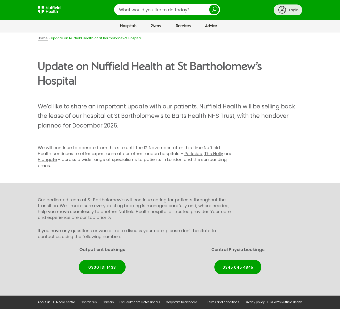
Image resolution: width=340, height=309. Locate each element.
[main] (170, 164)
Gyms (156, 26)
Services (183, 26)
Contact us (89, 302)
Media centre (65, 302)
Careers (108, 302)
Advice (211, 26)
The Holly (213, 154)
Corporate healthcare (181, 302)
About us (44, 302)
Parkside (193, 154)
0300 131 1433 (102, 267)
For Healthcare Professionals (139, 302)
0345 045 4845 (237, 267)
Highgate (47, 159)
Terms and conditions (223, 302)
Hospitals (128, 26)
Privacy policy (255, 302)
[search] (167, 9)
